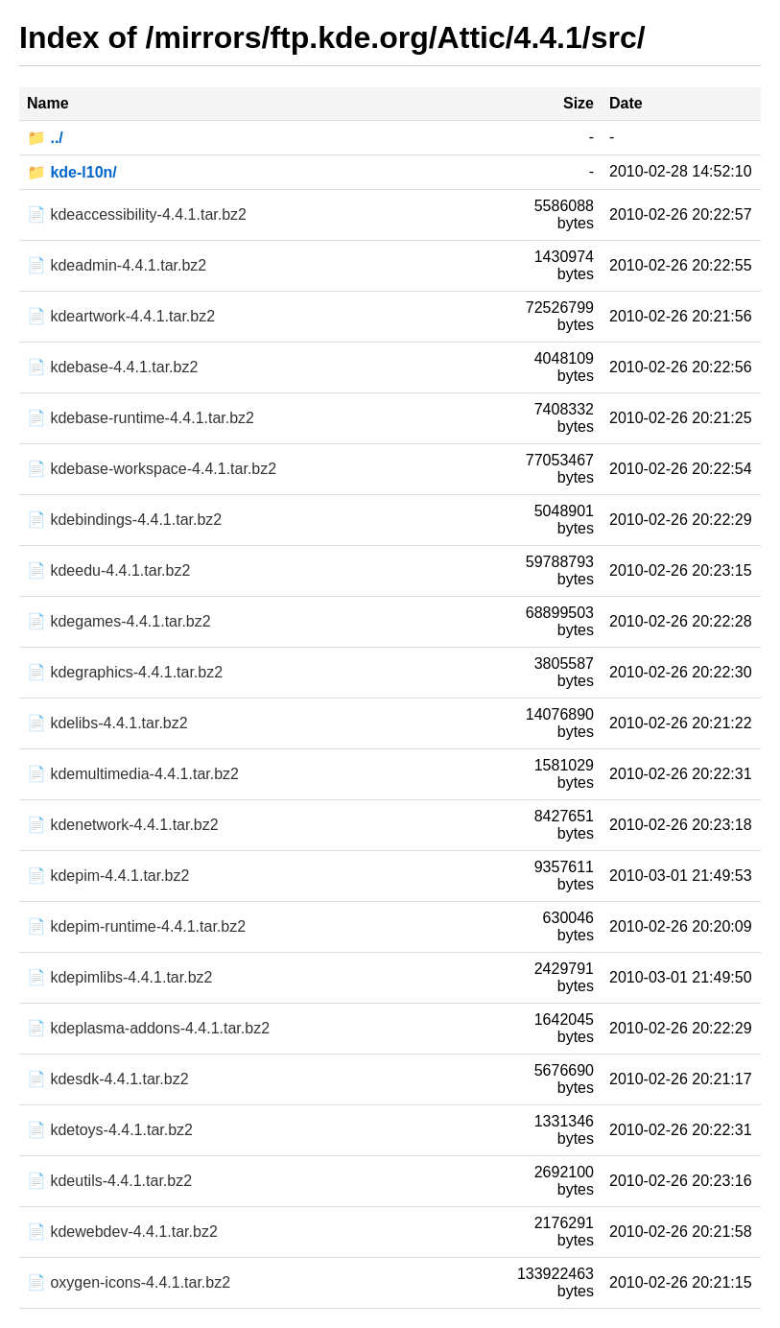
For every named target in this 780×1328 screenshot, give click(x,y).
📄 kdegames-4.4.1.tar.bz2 (119, 621)
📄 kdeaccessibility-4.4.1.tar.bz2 (137, 214)
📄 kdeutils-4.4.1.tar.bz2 (109, 1181)
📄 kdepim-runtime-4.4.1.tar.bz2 (136, 926)
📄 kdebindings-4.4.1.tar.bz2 (124, 519)
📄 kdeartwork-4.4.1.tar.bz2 (121, 316)
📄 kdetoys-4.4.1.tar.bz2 (110, 1130)
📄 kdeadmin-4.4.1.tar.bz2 (116, 265)
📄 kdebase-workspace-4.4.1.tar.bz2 (151, 469)
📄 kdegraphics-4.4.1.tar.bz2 (125, 672)
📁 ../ (45, 138)
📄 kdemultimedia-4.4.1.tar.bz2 (133, 774)
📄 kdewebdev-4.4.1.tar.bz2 (122, 1231)
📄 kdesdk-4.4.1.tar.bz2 (108, 1079)
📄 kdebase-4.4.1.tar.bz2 (112, 367)
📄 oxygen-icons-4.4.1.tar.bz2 (128, 1282)
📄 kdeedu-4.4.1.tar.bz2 (108, 570)
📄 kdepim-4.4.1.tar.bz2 (108, 875)
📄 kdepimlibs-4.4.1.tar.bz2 (119, 977)
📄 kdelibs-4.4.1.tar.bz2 (107, 723)
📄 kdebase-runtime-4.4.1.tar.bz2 (140, 418)
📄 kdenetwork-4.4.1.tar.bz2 (123, 825)
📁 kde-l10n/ (72, 172)
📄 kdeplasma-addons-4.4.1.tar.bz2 (148, 1028)
